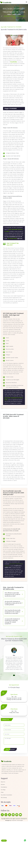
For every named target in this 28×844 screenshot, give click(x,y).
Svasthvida (13, 62)
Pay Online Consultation (6, 794)
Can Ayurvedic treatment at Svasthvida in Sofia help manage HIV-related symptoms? (12, 621)
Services (3, 784)
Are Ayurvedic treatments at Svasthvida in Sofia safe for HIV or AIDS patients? (13, 603)
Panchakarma (4, 787)
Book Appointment (10, 749)
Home (9, 14)
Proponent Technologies (17, 820)
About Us (3, 781)
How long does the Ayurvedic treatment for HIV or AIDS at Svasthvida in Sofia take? (13, 611)
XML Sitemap (4, 797)
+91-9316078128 (12, 238)
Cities (14, 14)
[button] (14, 675)
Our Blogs (3, 789)
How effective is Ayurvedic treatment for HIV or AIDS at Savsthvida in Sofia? (12, 594)
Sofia (19, 14)
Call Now (4, 840)
